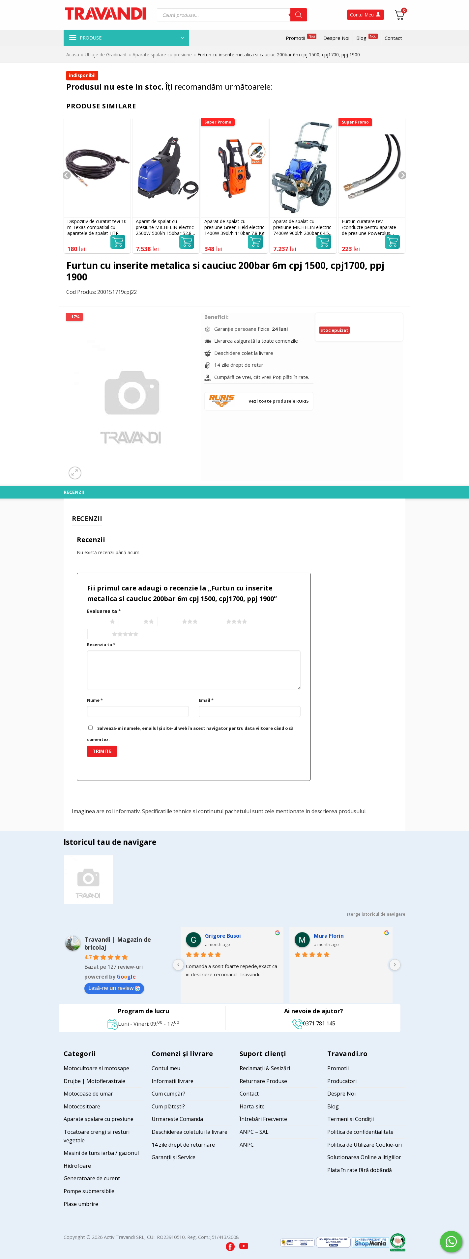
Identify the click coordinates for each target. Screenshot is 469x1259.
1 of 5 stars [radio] (96, 622)
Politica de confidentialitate (360, 1131)
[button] (126, 38)
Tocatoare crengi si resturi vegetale (97, 1136)
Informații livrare (172, 1081)
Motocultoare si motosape (96, 1068)
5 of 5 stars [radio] (99, 634)
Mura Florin (329, 935)
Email (206, 700)
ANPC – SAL (254, 1131)
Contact (393, 38)
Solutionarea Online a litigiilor (364, 1157)
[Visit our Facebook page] (231, 1245)
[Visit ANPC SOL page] (334, 1242)
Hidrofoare (77, 1165)
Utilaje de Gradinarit (106, 54)
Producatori (342, 1081)
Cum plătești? (168, 1106)
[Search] (298, 14)
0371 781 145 (313, 1023)
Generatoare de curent (92, 1178)
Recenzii (74, 492)
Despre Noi (336, 38)
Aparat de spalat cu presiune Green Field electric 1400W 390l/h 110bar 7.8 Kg (234, 227)
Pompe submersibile (89, 1191)
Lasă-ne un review (114, 987)
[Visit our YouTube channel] (243, 1245)
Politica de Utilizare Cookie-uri (364, 1144)
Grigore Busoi (223, 935)
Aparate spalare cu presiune (162, 54)
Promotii (301, 37)
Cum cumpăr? (168, 1093)
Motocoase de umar (88, 1093)
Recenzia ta (101, 644)
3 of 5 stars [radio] (169, 622)
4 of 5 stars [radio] (213, 622)
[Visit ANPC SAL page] (298, 1242)
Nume (95, 700)
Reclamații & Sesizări (265, 1068)
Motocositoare (82, 1106)
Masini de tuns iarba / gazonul (101, 1153)
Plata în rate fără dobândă (359, 1170)
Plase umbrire (81, 1204)
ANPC (247, 1144)
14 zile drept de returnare (183, 1144)
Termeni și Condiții (350, 1119)
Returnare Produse (263, 1081)
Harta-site (252, 1106)
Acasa (72, 54)
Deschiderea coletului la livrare (189, 1131)
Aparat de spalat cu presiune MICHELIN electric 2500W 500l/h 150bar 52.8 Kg (165, 227)
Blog (367, 37)
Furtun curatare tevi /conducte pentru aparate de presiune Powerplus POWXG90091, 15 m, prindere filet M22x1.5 (369, 227)
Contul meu (166, 1068)
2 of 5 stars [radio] (130, 622)
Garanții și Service (173, 1157)
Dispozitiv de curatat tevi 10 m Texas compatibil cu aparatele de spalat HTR (97, 227)
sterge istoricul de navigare (375, 914)
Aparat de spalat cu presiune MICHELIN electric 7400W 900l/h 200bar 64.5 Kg (302, 227)
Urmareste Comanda (177, 1119)
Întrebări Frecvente (263, 1119)
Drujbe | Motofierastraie (94, 1081)
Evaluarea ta (104, 611)
